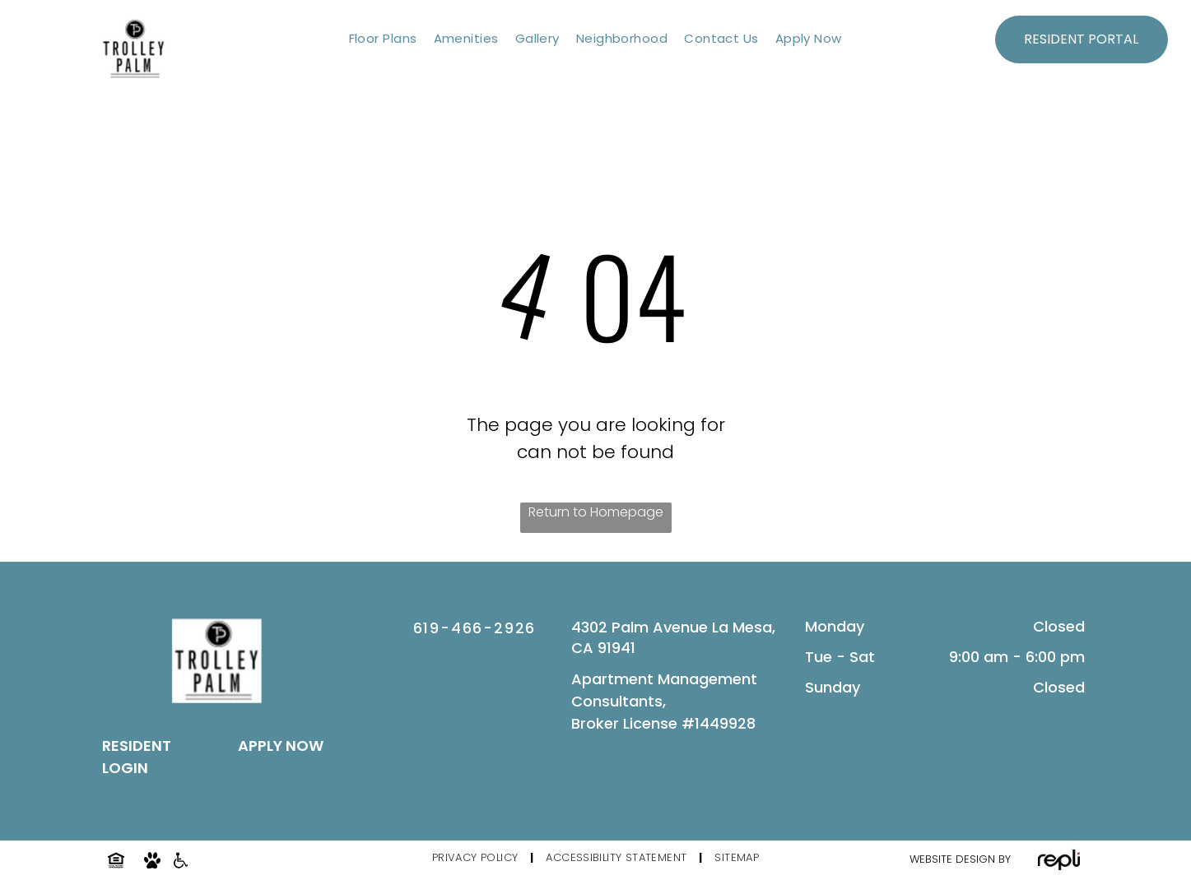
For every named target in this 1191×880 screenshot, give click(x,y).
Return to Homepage (595, 512)
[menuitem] (383, 39)
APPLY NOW (280, 745)
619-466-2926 (475, 628)
